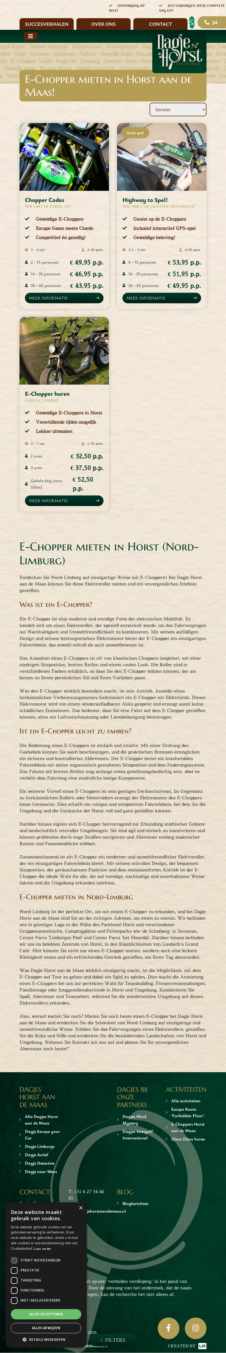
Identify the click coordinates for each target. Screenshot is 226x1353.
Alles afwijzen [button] (46, 1328)
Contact (160, 24)
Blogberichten (135, 1204)
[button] (46, 1339)
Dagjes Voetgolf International (137, 1135)
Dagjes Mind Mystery (134, 1120)
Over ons (103, 24)
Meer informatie (49, 298)
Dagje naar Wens (41, 1172)
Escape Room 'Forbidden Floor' (187, 1113)
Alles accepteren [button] (46, 1314)
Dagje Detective (39, 1163)
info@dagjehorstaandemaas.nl (97, 1211)
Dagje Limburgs (39, 1146)
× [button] (81, 1208)
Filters (115, 1340)
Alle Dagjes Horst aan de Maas (41, 1120)
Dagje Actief (36, 1155)
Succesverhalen (47, 24)
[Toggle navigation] (30, 36)
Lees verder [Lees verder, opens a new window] (42, 1248)
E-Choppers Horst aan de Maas (188, 1128)
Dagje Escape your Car (42, 1135)
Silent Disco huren (188, 1139)
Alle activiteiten (186, 1101)
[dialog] (46, 1275)
